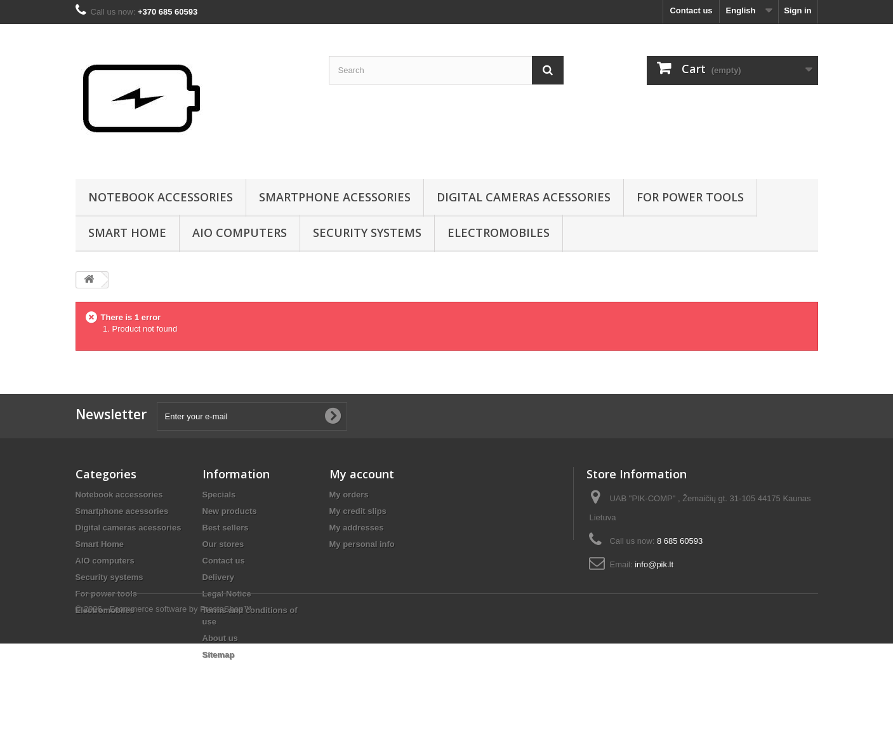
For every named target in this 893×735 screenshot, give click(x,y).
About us (220, 638)
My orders (349, 494)
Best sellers (225, 527)
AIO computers (239, 232)
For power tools (690, 197)
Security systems (367, 232)
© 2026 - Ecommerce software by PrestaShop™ (164, 700)
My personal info (362, 544)
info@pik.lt (654, 564)
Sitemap (218, 654)
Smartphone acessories (335, 197)
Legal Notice (226, 593)
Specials (219, 494)
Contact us (691, 10)
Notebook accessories (160, 197)
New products (229, 511)
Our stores (223, 544)
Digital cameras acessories (524, 197)
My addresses (356, 527)
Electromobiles (498, 232)
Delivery (218, 577)
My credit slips (358, 511)
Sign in (797, 10)
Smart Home (127, 232)
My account (361, 474)
